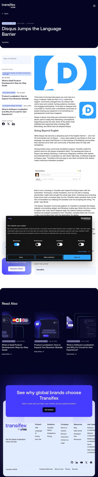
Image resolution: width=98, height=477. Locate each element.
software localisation (23, 73)
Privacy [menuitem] (67, 469)
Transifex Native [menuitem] (50, 429)
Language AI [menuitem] (38, 432)
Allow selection (49, 257)
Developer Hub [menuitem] (77, 435)
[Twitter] (8, 124)
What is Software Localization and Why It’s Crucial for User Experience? (15, 111)
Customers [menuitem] (64, 437)
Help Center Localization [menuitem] (91, 451)
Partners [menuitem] (64, 434)
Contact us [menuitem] (64, 440)
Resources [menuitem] (78, 424)
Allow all (77, 257)
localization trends (9, 23)
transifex (5, 42)
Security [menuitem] (75, 469)
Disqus (61, 99)
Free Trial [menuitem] (38, 439)
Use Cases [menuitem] (91, 424)
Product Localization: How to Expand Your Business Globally (15, 97)
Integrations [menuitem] (51, 433)
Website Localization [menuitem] (91, 434)
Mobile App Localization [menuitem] (91, 440)
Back (5, 14)
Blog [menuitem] (75, 428)
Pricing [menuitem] (37, 436)
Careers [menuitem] (63, 431)
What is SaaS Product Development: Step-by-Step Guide (14, 83)
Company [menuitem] (65, 424)
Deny (21, 257)
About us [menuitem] (64, 428)
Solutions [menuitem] (51, 424)
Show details (82, 251)
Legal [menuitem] (63, 443)
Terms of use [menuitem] (59, 469)
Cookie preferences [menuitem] (46, 469)
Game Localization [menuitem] (91, 445)
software (6, 74)
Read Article (7, 354)
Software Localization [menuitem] (91, 429)
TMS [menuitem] (36, 428)
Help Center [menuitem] (78, 431)
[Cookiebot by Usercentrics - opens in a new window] (82, 218)
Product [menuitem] (38, 424)
